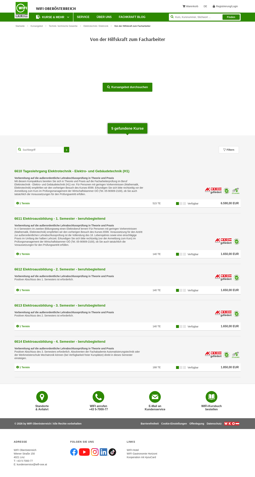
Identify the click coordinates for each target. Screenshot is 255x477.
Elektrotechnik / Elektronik (95, 26)
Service (83, 17)
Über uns (104, 17)
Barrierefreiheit (150, 423)
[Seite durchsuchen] (205, 17)
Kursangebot (37, 26)
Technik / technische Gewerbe (63, 26)
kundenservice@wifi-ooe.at (32, 464)
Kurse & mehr (50, 17)
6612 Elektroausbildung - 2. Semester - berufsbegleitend (60, 269)
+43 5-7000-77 (24, 460)
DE (206, 7)
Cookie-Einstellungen (174, 423)
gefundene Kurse (127, 128)
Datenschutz (214, 423)
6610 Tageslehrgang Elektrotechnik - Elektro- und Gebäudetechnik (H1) (72, 171)
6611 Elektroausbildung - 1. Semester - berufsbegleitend (60, 218)
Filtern (228, 149)
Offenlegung (196, 423)
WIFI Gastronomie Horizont (142, 453)
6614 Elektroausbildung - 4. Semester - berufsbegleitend (60, 341)
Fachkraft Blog (132, 17)
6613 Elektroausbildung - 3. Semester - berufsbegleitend (60, 305)
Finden (231, 17)
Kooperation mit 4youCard (141, 457)
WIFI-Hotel (133, 450)
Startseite (20, 26)
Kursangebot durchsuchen (127, 87)
